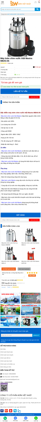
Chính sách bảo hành (6, 361)
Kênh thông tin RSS (5, 367)
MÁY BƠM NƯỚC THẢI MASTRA (15, 14)
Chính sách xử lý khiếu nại (7, 364)
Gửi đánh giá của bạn (9, 269)
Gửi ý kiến (32, 275)
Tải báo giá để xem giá (11, 82)
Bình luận (10, 63)
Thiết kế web (21, 414)
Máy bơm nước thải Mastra (9, 161)
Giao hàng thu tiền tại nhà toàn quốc (16, 86)
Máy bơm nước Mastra (8, 180)
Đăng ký (36, 335)
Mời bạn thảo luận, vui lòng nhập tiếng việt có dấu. (13, 274)
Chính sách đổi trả (5, 358)
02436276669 (14, 376)
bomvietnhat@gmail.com (12, 379)
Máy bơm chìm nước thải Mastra (11, 116)
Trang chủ (3, 14)
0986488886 (12, 374)
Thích (8, 287)
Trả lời (3, 287)
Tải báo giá (37, 67)
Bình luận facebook (24, 269)
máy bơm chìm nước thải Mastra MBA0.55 (24, 113)
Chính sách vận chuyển (6, 355)
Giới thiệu (3, 349)
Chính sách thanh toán (6, 352)
